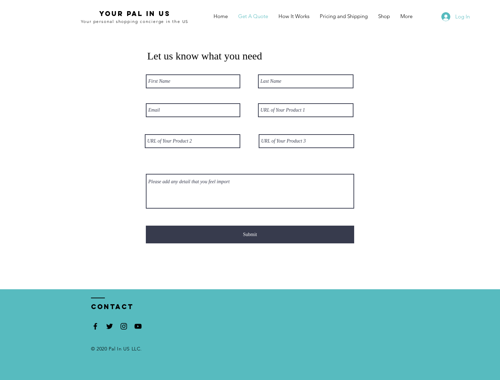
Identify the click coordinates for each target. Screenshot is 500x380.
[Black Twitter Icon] (109, 326)
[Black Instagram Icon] (123, 326)
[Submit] (250, 234)
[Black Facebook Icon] (95, 326)
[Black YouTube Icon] (138, 326)
